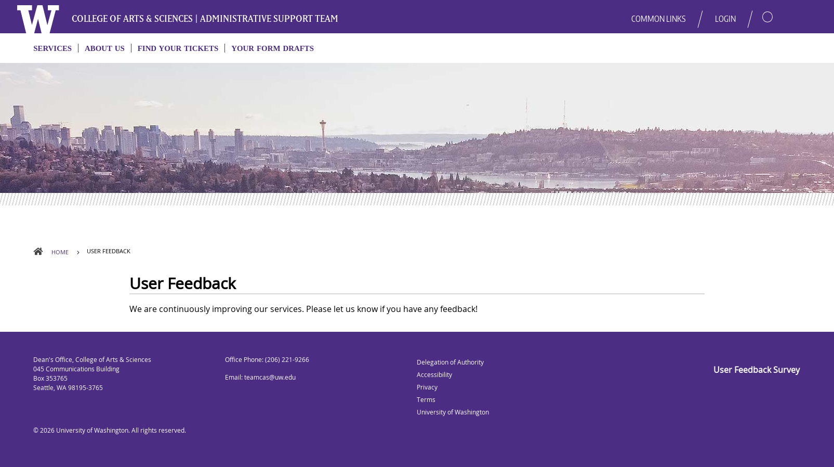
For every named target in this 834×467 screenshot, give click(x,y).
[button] (757, 12)
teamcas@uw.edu (270, 377)
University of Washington (92, 430)
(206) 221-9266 (287, 359)
